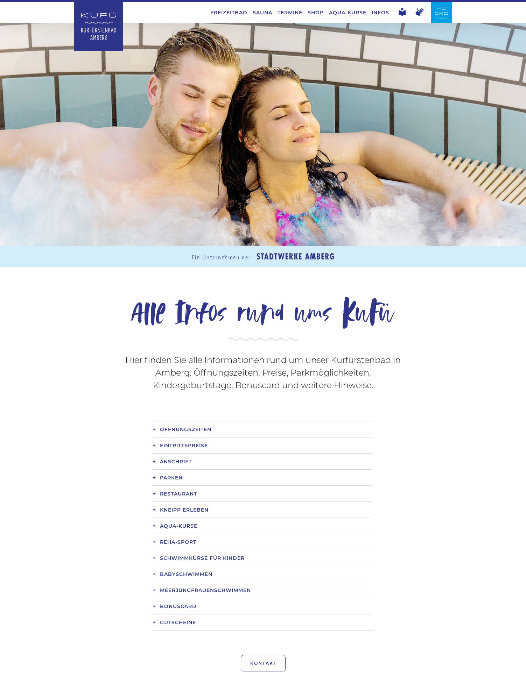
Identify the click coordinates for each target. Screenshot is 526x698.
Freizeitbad (228, 12)
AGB (137, 687)
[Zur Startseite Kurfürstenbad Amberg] (98, 49)
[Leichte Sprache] (402, 14)
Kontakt (263, 637)
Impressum (246, 687)
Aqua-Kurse (347, 12)
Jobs (111, 687)
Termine (290, 12)
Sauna (262, 12)
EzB (161, 687)
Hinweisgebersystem (304, 687)
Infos (380, 12)
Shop (316, 12)
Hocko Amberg (367, 687)
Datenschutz (198, 687)
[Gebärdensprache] (419, 14)
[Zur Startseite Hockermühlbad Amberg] (441, 21)
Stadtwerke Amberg (430, 687)
